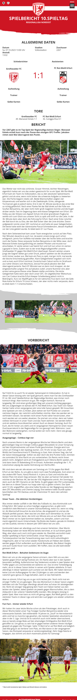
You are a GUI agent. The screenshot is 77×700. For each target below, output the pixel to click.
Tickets (3, 3)
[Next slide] (74, 311)
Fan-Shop (8, 3)
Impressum (54, 696)
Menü (72, 4)
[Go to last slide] (3, 311)
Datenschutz (68, 696)
